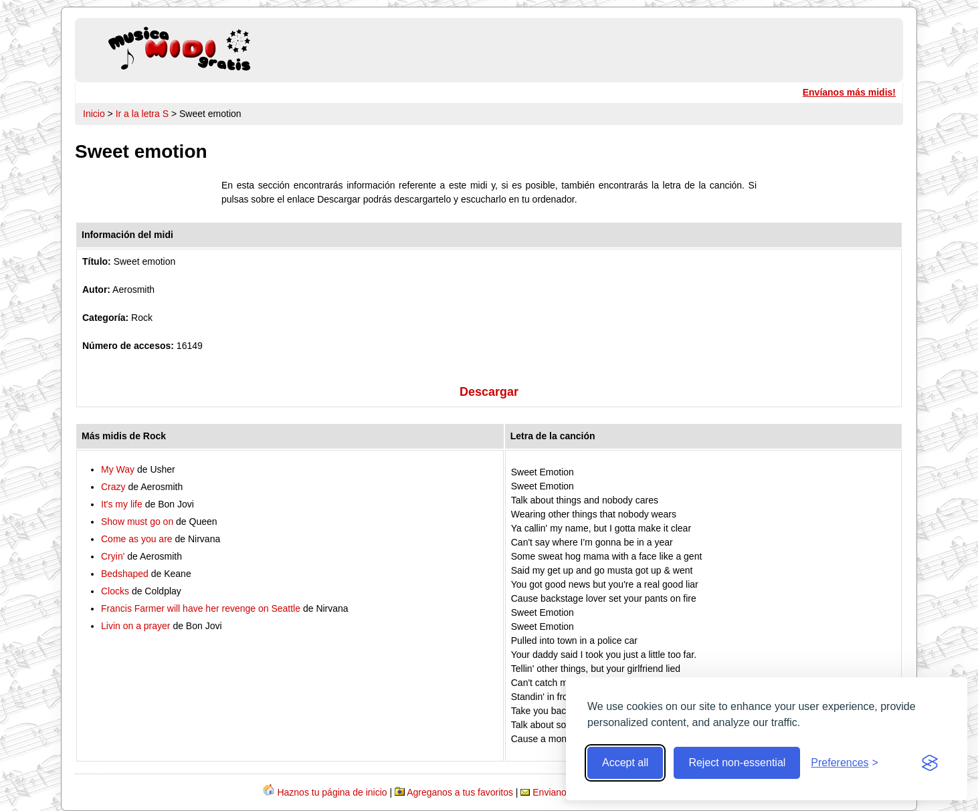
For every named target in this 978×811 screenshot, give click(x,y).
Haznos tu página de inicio (332, 792)
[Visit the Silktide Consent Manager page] (930, 763)
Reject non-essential (736, 762)
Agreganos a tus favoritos (460, 792)
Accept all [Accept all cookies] (625, 762)
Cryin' (112, 556)
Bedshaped (125, 573)
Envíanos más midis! (849, 92)
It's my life (121, 504)
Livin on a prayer (136, 625)
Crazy (113, 486)
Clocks (115, 591)
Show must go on (137, 521)
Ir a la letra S (142, 113)
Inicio (94, 113)
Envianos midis (563, 792)
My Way (117, 469)
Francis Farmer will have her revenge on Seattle (200, 608)
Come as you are (137, 539)
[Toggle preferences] (844, 763)
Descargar (489, 391)
